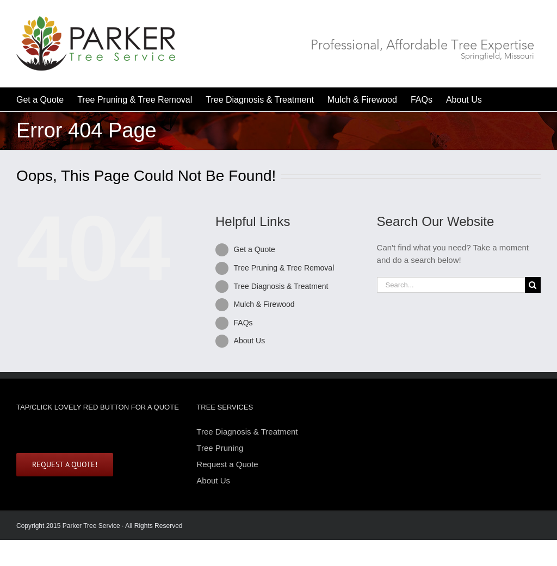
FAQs (243, 322)
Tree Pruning (219, 447)
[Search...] (451, 285)
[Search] (533, 285)
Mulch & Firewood (264, 304)
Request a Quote (227, 464)
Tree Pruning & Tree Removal (284, 267)
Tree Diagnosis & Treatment (281, 286)
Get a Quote (254, 249)
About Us (249, 340)
